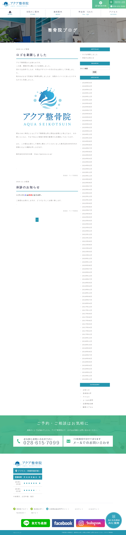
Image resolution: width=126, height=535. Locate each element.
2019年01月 (87, 289)
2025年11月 (87, 96)
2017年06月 (87, 320)
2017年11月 (87, 310)
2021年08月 (87, 245)
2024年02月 (87, 165)
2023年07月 (87, 186)
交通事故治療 (88, 403)
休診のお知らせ (28, 187)
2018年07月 (87, 300)
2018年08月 (87, 296)
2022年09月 (87, 203)
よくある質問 (88, 400)
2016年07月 (87, 355)
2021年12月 (87, 234)
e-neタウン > (94, 509)
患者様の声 (87, 393)
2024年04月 (87, 158)
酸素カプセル (88, 407)
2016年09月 (87, 348)
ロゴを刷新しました (31, 54)
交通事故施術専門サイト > (59, 509)
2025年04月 (87, 120)
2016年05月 (87, 362)
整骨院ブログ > (22, 509)
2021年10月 (87, 238)
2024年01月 (87, 169)
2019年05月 (87, 282)
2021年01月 (87, 255)
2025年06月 (87, 114)
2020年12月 (87, 258)
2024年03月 (87, 162)
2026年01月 (87, 89)
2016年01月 (87, 372)
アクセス (113, 13)
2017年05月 (87, 324)
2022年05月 (87, 217)
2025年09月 (87, 103)
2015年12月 (87, 376)
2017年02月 (87, 331)
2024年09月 (87, 141)
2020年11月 (87, 262)
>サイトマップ (17, 532)
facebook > (21, 513)
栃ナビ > (34, 513)
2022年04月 (87, 220)
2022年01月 (87, 231)
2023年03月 (87, 193)
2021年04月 (87, 248)
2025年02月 (87, 127)
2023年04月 (87, 189)
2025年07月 (87, 110)
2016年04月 (87, 365)
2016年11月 (87, 341)
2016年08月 (87, 351)
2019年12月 (87, 276)
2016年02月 (87, 369)
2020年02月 (87, 272)
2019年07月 (87, 279)
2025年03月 (87, 124)
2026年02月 (87, 86)
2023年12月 (87, 172)
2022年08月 (87, 207)
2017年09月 (87, 313)
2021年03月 (87, 251)
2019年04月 (87, 286)
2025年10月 (87, 100)
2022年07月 (87, 210)
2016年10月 (87, 345)
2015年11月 (87, 379)
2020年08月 (87, 265)
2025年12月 (87, 93)
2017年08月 (87, 317)
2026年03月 (87, 83)
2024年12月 (87, 134)
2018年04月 (87, 303)
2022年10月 (87, 200)
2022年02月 (87, 227)
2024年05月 (87, 155)
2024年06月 (87, 151)
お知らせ (86, 390)
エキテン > (79, 509)
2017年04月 (87, 327)
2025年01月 (87, 131)
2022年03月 (87, 224)
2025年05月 (87, 117)
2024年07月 (87, 148)
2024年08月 (87, 145)
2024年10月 (87, 138)
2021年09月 (87, 241)
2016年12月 (87, 338)
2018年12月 (87, 293)
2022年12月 (87, 196)
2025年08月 (87, 107)
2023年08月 (87, 182)
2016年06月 (87, 358)
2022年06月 (87, 214)
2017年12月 (87, 307)
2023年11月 (87, 176)
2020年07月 (87, 269)
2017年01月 (87, 334)
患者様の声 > (39, 509)
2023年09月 (87, 179)
